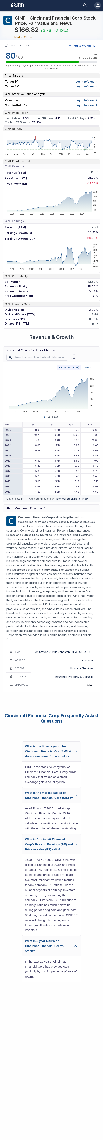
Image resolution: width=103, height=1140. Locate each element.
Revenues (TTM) (69, 367)
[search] (84, 5)
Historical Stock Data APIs (71, 498)
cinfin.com (87, 660)
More (90, 367)
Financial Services (81, 668)
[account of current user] (4, 5)
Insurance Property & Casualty (74, 676)
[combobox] (38, 357)
